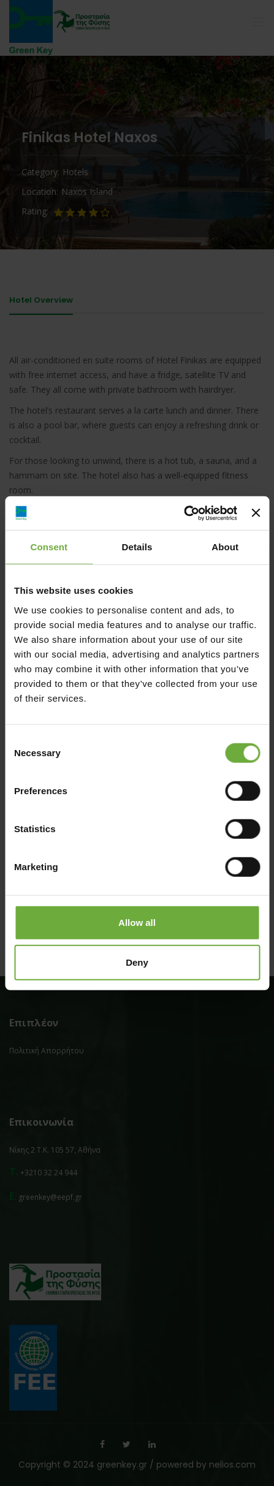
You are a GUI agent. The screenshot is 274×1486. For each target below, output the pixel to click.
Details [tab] (137, 547)
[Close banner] (255, 513)
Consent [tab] (48, 547)
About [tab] (224, 547)
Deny (137, 962)
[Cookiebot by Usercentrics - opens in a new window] (183, 513)
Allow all (137, 922)
